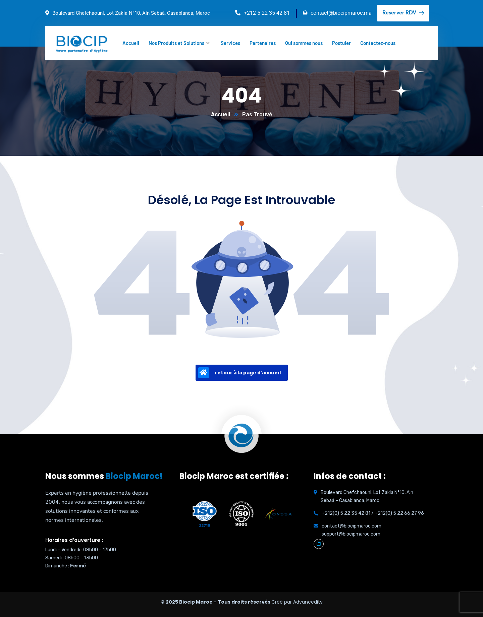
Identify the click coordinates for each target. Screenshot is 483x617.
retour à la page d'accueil (239, 372)
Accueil (220, 114)
